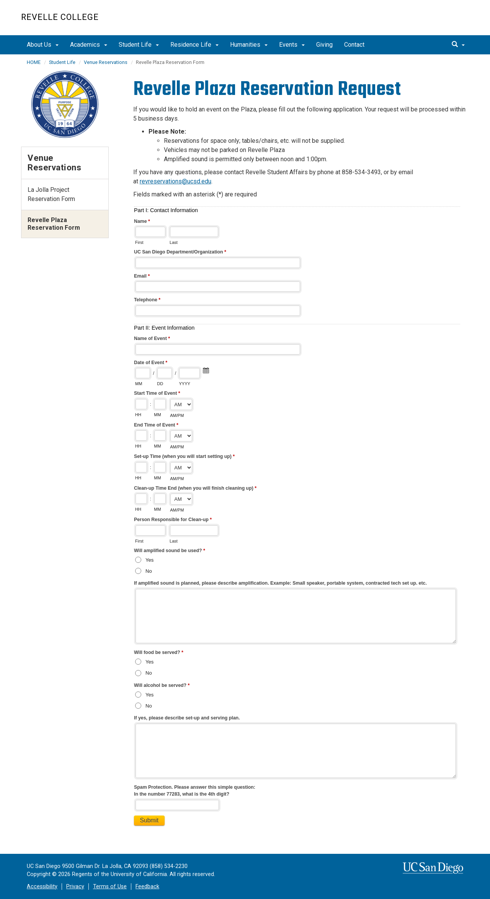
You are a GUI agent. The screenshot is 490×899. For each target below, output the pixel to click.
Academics (88, 44)
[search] (458, 44)
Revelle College (60, 17)
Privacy (75, 886)
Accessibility (42, 886)
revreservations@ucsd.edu (175, 181)
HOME (34, 62)
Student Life (139, 44)
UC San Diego (425, 21)
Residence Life (194, 44)
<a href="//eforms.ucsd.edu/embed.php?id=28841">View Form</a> (301, 521)
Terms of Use (110, 886)
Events (292, 44)
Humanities (249, 44)
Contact (354, 44)
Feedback (147, 886)
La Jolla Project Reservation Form (51, 194)
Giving (324, 44)
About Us (43, 44)
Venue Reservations (105, 62)
